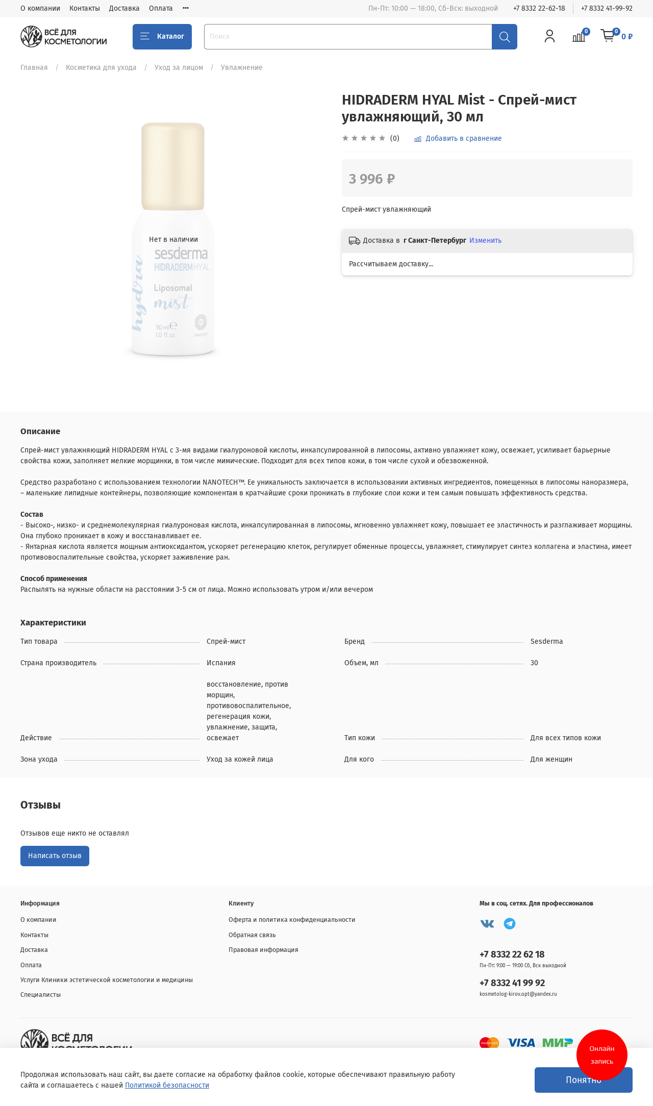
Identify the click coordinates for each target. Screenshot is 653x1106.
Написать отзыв (55, 855)
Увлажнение (242, 67)
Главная (34, 67)
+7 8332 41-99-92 (607, 8)
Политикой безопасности (167, 1085)
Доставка (124, 8)
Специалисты (40, 994)
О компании (40, 8)
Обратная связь (252, 935)
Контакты (84, 8)
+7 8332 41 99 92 (512, 983)
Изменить (485, 240)
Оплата (161, 8)
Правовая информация (263, 949)
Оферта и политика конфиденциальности (292, 919)
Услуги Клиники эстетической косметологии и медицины (106, 980)
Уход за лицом (179, 67)
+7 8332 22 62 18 (512, 954)
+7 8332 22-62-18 (539, 8)
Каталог (162, 36)
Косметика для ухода (101, 67)
